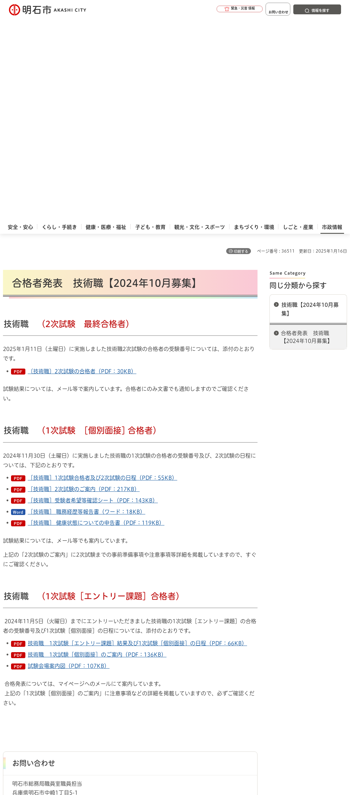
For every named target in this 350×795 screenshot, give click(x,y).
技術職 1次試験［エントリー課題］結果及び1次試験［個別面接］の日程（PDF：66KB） (137, 434)
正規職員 (72, 647)
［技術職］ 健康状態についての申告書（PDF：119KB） (96, 313)
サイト (38, 676)
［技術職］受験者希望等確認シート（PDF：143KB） (93, 291)
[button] (222, 9)
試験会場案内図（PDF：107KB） (69, 456)
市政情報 (28, 647)
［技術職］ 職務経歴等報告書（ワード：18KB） (86, 302)
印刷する (241, 42)
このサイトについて (52, 668)
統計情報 (191, 765)
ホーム (9, 647)
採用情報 (50, 647)
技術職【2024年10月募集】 (310, 100)
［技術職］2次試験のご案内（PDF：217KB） (84, 279)
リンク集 (278, 668)
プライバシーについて (219, 668)
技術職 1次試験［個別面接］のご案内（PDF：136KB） (97, 445)
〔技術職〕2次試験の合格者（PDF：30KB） (82, 162)
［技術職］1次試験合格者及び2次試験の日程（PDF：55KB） (102, 268)
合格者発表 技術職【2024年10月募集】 (307, 127)
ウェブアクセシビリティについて (134, 668)
